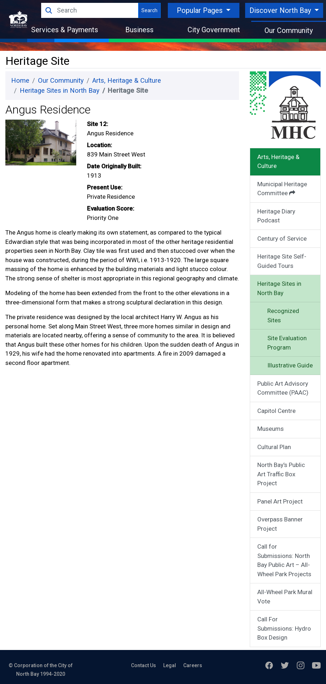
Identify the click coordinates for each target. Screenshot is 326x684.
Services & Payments (64, 29)
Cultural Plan (274, 447)
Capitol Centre (276, 410)
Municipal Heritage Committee (282, 188)
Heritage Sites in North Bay (59, 91)
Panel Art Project (280, 501)
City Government (214, 29)
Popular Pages (200, 10)
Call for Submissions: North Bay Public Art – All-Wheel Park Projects (284, 560)
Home (20, 81)
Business (139, 29)
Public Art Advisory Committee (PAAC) (282, 388)
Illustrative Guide (290, 365)
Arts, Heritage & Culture (126, 81)
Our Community (288, 30)
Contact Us (143, 665)
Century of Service (282, 238)
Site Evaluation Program (287, 342)
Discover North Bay (281, 10)
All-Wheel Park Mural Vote (284, 596)
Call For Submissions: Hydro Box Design (284, 628)
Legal (169, 665)
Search (149, 10)
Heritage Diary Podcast (276, 216)
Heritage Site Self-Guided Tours (281, 261)
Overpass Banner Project (280, 524)
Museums (270, 428)
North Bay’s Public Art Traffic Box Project (281, 474)
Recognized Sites (283, 315)
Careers (192, 665)
